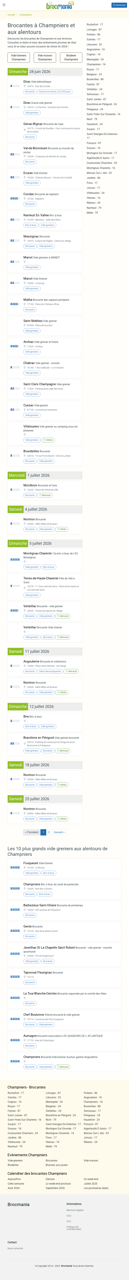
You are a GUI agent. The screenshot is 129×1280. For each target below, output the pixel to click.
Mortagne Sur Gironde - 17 (102, 153)
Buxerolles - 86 (95, 79)
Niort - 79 (92, 119)
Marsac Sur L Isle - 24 (99, 172)
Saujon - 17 (93, 129)
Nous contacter (15, 1248)
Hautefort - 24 (95, 124)
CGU (69, 1216)
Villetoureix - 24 (95, 192)
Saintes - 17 (93, 39)
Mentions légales (75, 1210)
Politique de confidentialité (74, 1228)
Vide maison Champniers (45, 57)
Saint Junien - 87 (96, 99)
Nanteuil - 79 (94, 207)
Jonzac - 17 (93, 187)
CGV (69, 1221)
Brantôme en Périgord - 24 (102, 104)
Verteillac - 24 (94, 89)
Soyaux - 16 (93, 148)
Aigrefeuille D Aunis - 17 (100, 158)
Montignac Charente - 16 (101, 168)
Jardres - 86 (93, 177)
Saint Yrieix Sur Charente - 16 (103, 114)
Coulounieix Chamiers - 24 (102, 162)
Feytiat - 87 (93, 84)
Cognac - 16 (93, 54)
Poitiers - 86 (93, 34)
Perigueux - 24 (95, 109)
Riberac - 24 (93, 202)
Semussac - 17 (95, 94)
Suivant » (59, 832)
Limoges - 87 (94, 29)
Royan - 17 (93, 69)
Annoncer (119, 5)
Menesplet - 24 (95, 59)
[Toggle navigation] (4, 5)
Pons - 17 (92, 182)
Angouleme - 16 (96, 49)
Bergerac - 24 (94, 74)
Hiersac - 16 (93, 197)
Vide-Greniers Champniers (18, 57)
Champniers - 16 (96, 64)
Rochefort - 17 (95, 24)
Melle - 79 (92, 212)
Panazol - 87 (94, 143)
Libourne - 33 (94, 44)
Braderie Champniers (71, 57)
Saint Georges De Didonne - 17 (63, 1124)
